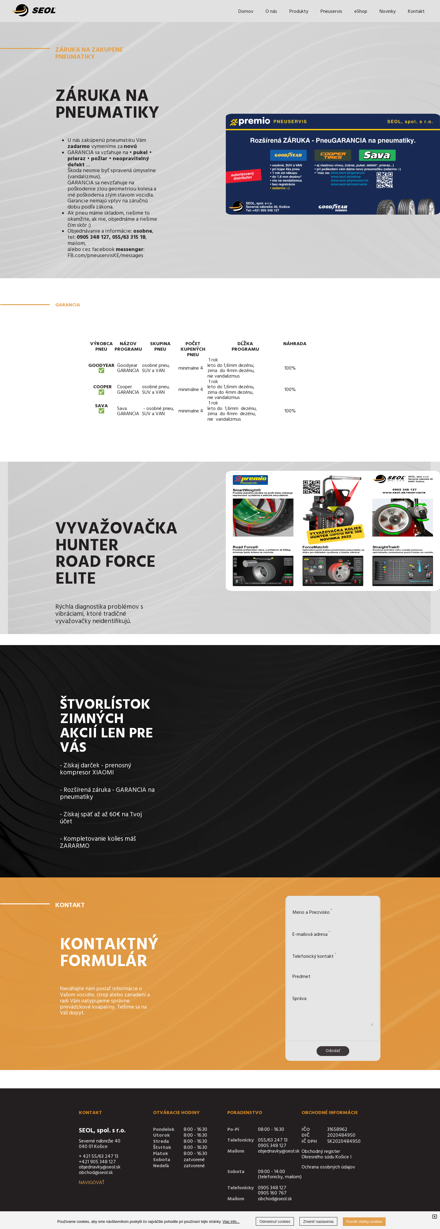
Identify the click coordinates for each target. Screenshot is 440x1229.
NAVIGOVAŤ (92, 1183)
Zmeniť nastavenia (318, 1222)
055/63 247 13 (273, 1140)
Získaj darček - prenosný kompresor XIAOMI (95, 769)
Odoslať (333, 1050)
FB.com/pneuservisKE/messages (105, 255)
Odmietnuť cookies (274, 1222)
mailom (76, 243)
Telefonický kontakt (314, 955)
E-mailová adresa (311, 933)
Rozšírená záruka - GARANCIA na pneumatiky (107, 793)
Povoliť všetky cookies (364, 1222)
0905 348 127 (272, 1146)
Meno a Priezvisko (312, 911)
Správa (299, 998)
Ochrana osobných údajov (328, 1167)
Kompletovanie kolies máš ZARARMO (98, 842)
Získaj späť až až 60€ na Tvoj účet (101, 818)
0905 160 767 (272, 1193)
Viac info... (231, 1222)
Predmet (301, 976)
